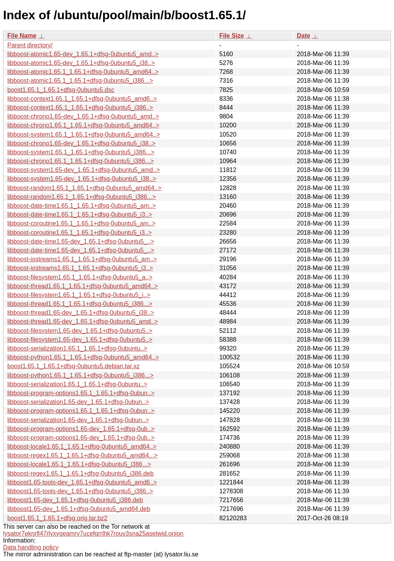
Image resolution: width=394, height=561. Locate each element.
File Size (231, 35)
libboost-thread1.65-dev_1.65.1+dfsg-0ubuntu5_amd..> (82, 321)
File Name (22, 35)
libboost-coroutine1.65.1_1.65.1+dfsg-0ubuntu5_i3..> (79, 232)
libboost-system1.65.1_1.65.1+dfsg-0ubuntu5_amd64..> (83, 134)
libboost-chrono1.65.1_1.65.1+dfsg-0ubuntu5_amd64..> (83, 125)
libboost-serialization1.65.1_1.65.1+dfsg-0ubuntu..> (77, 348)
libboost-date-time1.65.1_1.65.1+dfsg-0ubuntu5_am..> (81, 205)
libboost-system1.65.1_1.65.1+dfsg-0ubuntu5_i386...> (81, 152)
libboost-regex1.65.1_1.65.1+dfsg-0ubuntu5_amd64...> (82, 455)
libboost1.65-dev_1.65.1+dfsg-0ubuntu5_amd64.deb (78, 509)
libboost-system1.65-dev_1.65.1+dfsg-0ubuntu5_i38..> (81, 178)
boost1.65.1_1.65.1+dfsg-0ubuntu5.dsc (60, 90)
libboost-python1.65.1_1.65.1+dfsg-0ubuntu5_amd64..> (83, 357)
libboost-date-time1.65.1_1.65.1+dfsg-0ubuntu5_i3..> (79, 214)
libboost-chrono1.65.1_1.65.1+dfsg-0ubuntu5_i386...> (80, 161)
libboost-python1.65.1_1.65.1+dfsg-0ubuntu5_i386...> (80, 375)
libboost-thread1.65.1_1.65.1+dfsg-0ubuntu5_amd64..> (82, 286)
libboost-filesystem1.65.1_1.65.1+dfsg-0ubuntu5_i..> (78, 295)
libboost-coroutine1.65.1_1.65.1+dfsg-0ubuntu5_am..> (81, 223)
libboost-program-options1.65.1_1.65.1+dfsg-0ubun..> (80, 393)
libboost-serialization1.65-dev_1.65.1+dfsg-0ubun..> (78, 402)
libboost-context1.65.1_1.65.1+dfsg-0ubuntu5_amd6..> (82, 98)
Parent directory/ (29, 45)
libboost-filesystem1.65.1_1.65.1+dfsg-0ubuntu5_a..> (79, 277)
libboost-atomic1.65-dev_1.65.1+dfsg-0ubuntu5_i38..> (81, 63)
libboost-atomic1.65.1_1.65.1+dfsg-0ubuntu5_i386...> (80, 80)
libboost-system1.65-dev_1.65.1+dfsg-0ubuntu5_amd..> (83, 170)
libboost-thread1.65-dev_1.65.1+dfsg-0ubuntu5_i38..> (80, 312)
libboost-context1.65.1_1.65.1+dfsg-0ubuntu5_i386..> (80, 107)
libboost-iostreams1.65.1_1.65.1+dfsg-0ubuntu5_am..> (82, 259)
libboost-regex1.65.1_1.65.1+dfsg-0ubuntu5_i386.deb (80, 473)
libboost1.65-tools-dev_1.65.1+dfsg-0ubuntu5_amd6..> (82, 482)
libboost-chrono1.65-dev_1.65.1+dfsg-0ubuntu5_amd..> (83, 116)
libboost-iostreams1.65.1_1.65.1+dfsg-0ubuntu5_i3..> (80, 268)
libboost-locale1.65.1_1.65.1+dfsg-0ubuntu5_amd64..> (82, 446)
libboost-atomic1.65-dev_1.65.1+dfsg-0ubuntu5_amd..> (83, 54)
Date (303, 35)
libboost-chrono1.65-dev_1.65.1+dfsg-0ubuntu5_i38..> (81, 143)
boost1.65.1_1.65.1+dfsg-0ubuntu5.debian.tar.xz (73, 366)
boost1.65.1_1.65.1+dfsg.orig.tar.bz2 (57, 518)
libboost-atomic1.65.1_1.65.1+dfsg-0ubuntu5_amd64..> (83, 71)
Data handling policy (30, 547)
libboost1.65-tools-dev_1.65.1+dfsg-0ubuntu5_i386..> (80, 491)
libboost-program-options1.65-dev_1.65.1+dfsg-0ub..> (80, 429)
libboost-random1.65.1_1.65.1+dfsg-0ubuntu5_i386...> (81, 197)
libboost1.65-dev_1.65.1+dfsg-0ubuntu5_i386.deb (75, 500)
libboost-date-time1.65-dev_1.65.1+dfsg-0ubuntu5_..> (80, 241)
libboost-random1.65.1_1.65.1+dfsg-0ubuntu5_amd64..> (84, 188)
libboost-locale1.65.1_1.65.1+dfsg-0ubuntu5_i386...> (79, 464)
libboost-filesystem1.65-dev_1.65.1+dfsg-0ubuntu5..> (79, 330)
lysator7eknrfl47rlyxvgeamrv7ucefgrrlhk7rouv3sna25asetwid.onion (93, 533)
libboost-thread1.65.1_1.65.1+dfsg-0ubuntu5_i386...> (79, 304)
